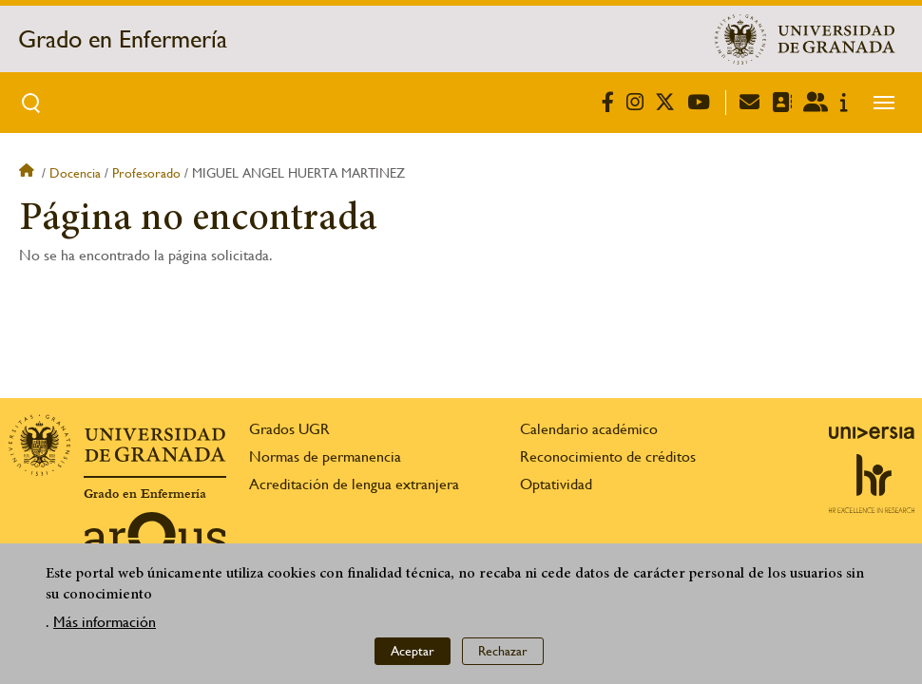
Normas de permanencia (325, 456)
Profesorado (146, 172)
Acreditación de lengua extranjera (354, 484)
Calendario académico (589, 429)
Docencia (75, 172)
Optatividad (556, 484)
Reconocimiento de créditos (608, 456)
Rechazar (503, 651)
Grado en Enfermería (122, 39)
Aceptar (412, 651)
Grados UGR (289, 429)
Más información (104, 622)
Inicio (28, 172)
